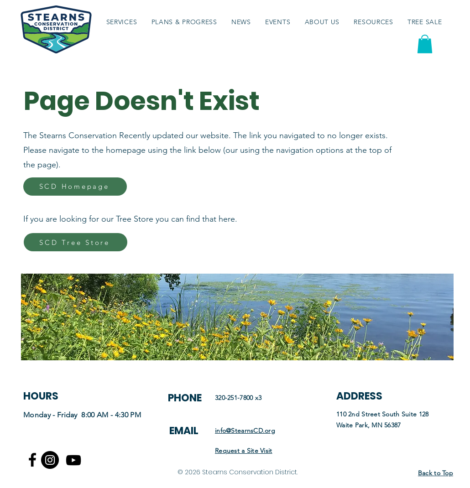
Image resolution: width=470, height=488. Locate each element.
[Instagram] (50, 460)
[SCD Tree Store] (75, 242)
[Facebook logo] (32, 460)
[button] (374, 21)
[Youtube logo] (73, 460)
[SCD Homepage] (75, 186)
